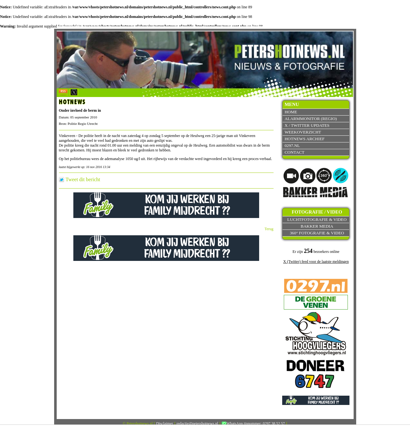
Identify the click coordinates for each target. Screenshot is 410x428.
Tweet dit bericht (83, 179)
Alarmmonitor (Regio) (310, 118)
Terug (269, 229)
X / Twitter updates (306, 125)
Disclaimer (164, 423)
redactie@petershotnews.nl (197, 423)
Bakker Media (317, 226)
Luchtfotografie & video (317, 219)
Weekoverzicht (302, 132)
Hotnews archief (304, 138)
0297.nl (292, 145)
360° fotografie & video (317, 232)
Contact (294, 152)
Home (290, 111)
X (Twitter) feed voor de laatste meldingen (315, 261)
